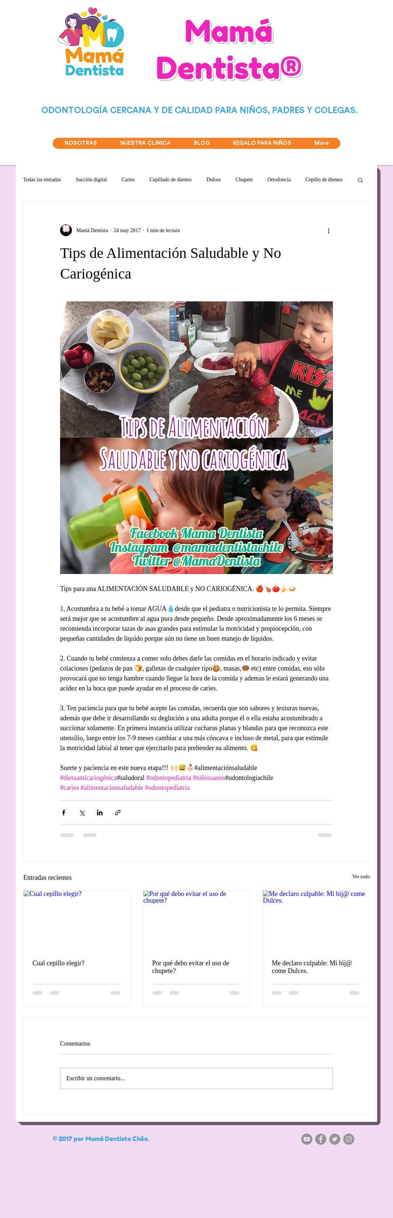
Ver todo (361, 876)
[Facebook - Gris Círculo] (320, 1139)
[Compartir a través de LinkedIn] (99, 812)
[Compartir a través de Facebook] (63, 812)
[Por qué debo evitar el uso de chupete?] (196, 920)
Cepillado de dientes (171, 179)
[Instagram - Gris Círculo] (348, 1139)
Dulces (213, 179)
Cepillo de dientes (323, 179)
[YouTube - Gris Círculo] (306, 1139)
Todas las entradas (42, 179)
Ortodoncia (279, 179)
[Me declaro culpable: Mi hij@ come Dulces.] (316, 920)
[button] (360, 180)
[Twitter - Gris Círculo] (334, 1139)
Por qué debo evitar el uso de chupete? (190, 966)
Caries (128, 179)
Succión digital (91, 179)
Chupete (244, 179)
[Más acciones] (328, 230)
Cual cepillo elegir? (58, 963)
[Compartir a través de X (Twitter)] (81, 812)
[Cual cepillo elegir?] (77, 920)
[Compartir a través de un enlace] (117, 812)
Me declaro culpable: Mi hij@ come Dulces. (312, 966)
